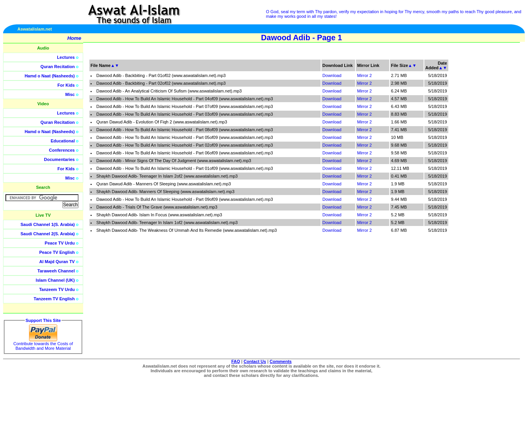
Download (332, 75)
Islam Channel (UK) (55, 280)
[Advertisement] (491, 174)
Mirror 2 (364, 75)
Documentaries (59, 159)
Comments (281, 361)
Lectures (66, 57)
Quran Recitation (58, 66)
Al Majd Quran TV (57, 261)
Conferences (62, 150)
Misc (70, 94)
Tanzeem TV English (54, 298)
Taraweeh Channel (56, 271)
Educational (63, 141)
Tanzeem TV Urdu (57, 289)
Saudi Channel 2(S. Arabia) (48, 233)
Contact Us (255, 361)
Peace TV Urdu (60, 243)
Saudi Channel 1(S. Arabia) (48, 224)
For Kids (66, 85)
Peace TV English (57, 252)
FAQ (235, 361)
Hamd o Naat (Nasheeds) (50, 76)
